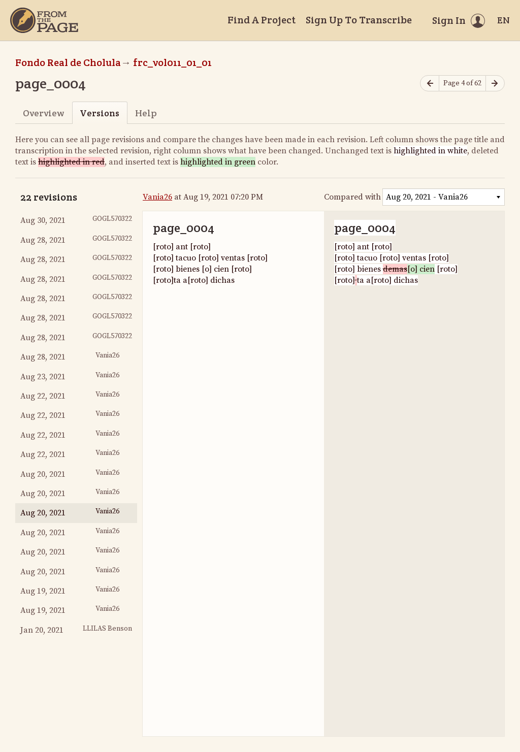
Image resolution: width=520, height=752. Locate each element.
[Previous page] (429, 83)
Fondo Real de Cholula (68, 62)
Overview (43, 113)
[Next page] (495, 83)
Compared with (352, 197)
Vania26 (157, 197)
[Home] (44, 20)
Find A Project (262, 19)
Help (146, 113)
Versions (99, 113)
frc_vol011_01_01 (172, 62)
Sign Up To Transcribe (359, 19)
